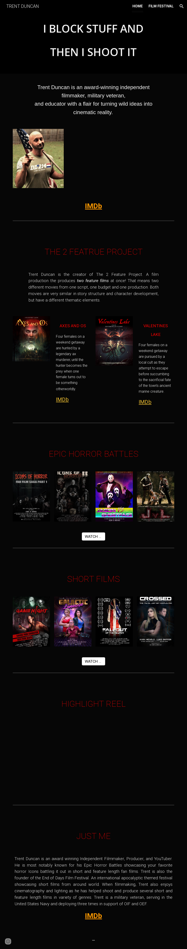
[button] (181, 6)
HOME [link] (137, 6)
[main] (93, 38)
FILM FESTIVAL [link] (161, 6)
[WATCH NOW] (93, 536)
